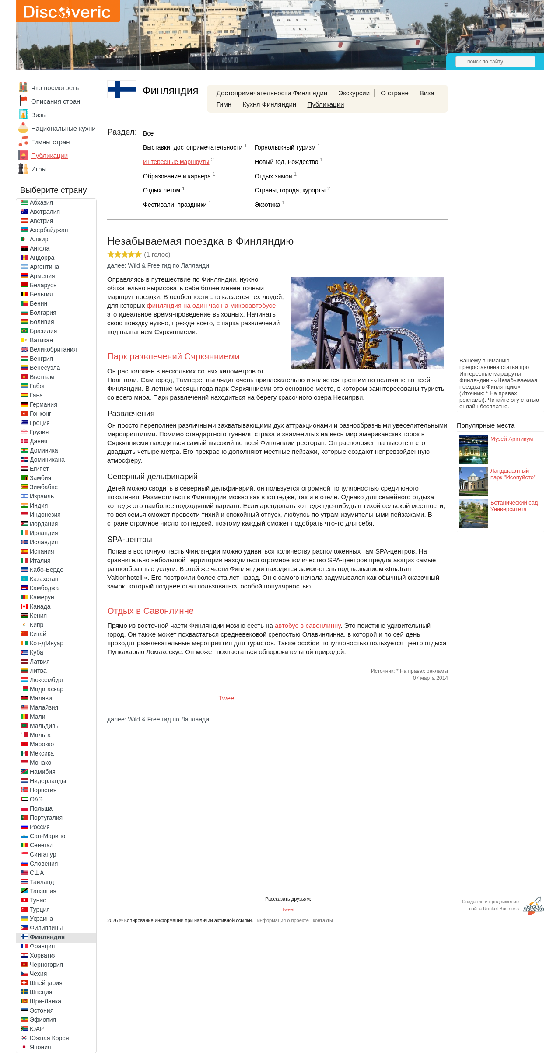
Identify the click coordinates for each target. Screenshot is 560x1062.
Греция (40, 422)
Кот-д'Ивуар (46, 643)
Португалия (46, 817)
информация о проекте (283, 920)
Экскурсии (354, 93)
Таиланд (42, 881)
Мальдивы (45, 725)
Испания (42, 551)
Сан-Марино (47, 835)
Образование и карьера (177, 176)
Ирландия (44, 532)
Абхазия (41, 202)
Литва (38, 670)
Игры (38, 169)
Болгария (43, 312)
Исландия (44, 542)
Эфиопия (43, 1019)
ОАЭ (36, 799)
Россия (40, 826)
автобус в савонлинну (307, 625)
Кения (38, 615)
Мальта (40, 734)
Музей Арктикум (511, 438)
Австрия (41, 220)
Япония (40, 1047)
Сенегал (41, 845)
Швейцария (46, 982)
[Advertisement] (492, 221)
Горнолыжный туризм (285, 147)
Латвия (40, 661)
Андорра (42, 257)
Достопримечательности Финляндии (272, 93)
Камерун (42, 597)
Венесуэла (45, 367)
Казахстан (44, 578)
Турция (40, 909)
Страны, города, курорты (290, 190)
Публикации (49, 155)
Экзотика (267, 204)
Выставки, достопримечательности (192, 147)
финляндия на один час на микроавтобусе (211, 305)
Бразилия (43, 330)
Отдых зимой (273, 176)
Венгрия (41, 358)
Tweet (227, 698)
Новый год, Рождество (286, 161)
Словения (44, 863)
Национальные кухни (63, 128)
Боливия (42, 321)
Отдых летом (161, 190)
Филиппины (46, 927)
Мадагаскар (46, 689)
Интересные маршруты (176, 161)
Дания (38, 441)
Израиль (42, 496)
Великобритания (53, 349)
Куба (36, 652)
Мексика (42, 753)
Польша (41, 808)
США (37, 872)
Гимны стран (50, 142)
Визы (39, 114)
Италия (40, 560)
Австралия (45, 211)
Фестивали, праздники (174, 204)
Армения (42, 275)
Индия (39, 505)
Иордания (44, 523)
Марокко (42, 744)
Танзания (43, 891)
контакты (323, 920)
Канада (40, 606)
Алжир (39, 239)
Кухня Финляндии (269, 104)
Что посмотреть (55, 87)
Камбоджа (44, 588)
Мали (38, 716)
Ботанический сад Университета (514, 505)
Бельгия (41, 294)
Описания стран (55, 101)
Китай (38, 633)
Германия (43, 404)
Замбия (40, 477)
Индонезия (45, 514)
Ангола (39, 248)
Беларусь (43, 285)
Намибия (43, 771)
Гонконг (40, 413)
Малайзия (44, 707)
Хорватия (43, 955)
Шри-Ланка (45, 1001)
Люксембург (47, 679)
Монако (40, 762)
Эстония (41, 1010)
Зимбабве (44, 487)
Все (148, 133)
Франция (42, 946)
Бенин (38, 303)
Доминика (44, 450)
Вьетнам (42, 376)
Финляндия (47, 936)
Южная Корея (49, 1037)
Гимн (224, 104)
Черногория (46, 964)
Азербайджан (49, 229)
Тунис (38, 900)
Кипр (36, 624)
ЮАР (37, 1028)
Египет (39, 468)
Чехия (38, 973)
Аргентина (44, 266)
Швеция (41, 992)
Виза (427, 93)
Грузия (39, 431)
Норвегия (43, 790)
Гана (36, 395)
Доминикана (47, 459)
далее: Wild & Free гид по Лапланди (158, 265)
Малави (41, 698)
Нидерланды (48, 780)
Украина (41, 918)
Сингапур (43, 854)
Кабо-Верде (46, 569)
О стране (395, 93)
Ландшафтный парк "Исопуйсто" (513, 474)
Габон (38, 386)
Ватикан (41, 340)
